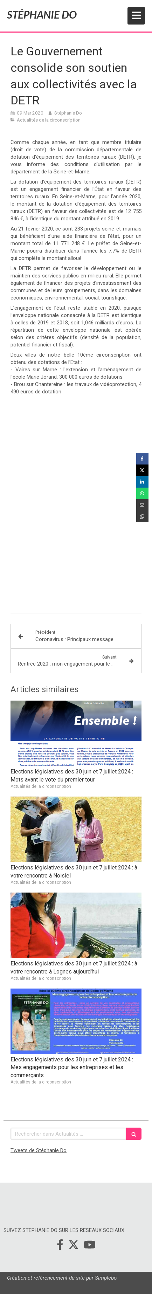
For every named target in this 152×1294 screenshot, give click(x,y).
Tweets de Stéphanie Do (39, 1150)
